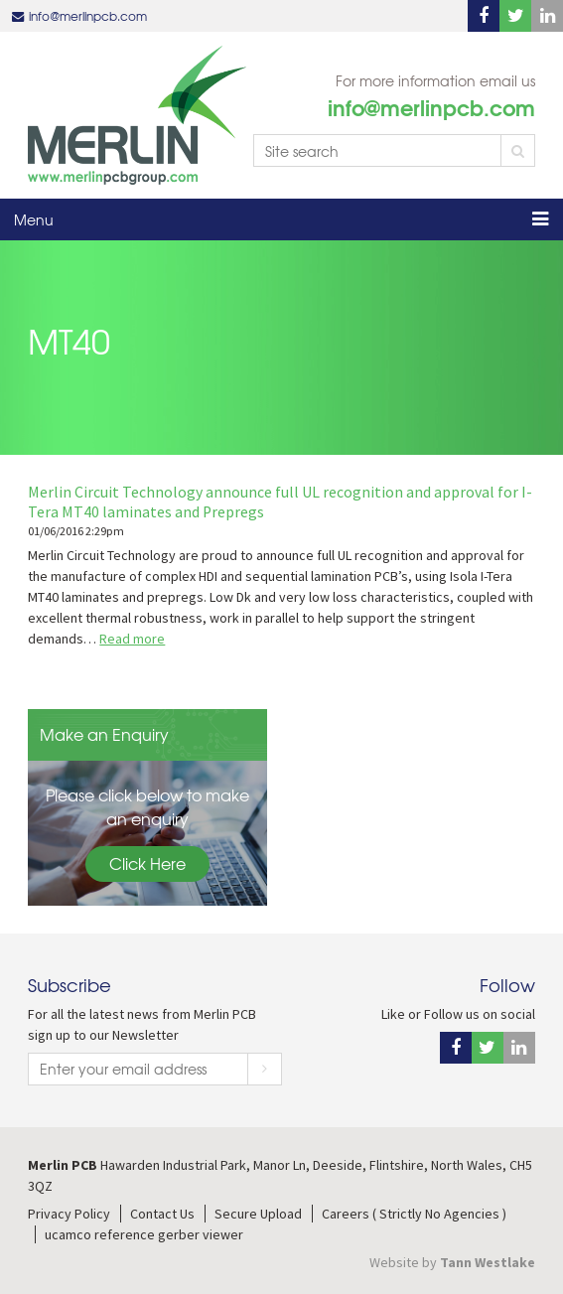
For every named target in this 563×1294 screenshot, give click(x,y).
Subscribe (264, 1069)
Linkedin (547, 16)
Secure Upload (258, 1213)
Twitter (515, 16)
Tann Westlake (487, 1262)
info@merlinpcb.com (88, 16)
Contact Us (162, 1213)
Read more (132, 638)
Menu (34, 219)
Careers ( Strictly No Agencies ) (414, 1213)
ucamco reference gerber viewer (144, 1234)
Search (517, 150)
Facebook (483, 16)
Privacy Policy (69, 1213)
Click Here (147, 863)
